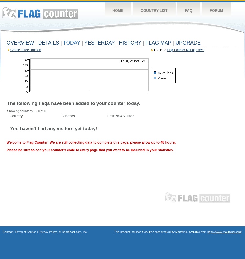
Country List (154, 10)
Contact (8, 231)
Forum (216, 10)
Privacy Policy (48, 231)
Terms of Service (25, 231)
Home (117, 10)
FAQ (189, 10)
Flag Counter (40, 13)
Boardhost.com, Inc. (75, 231)
